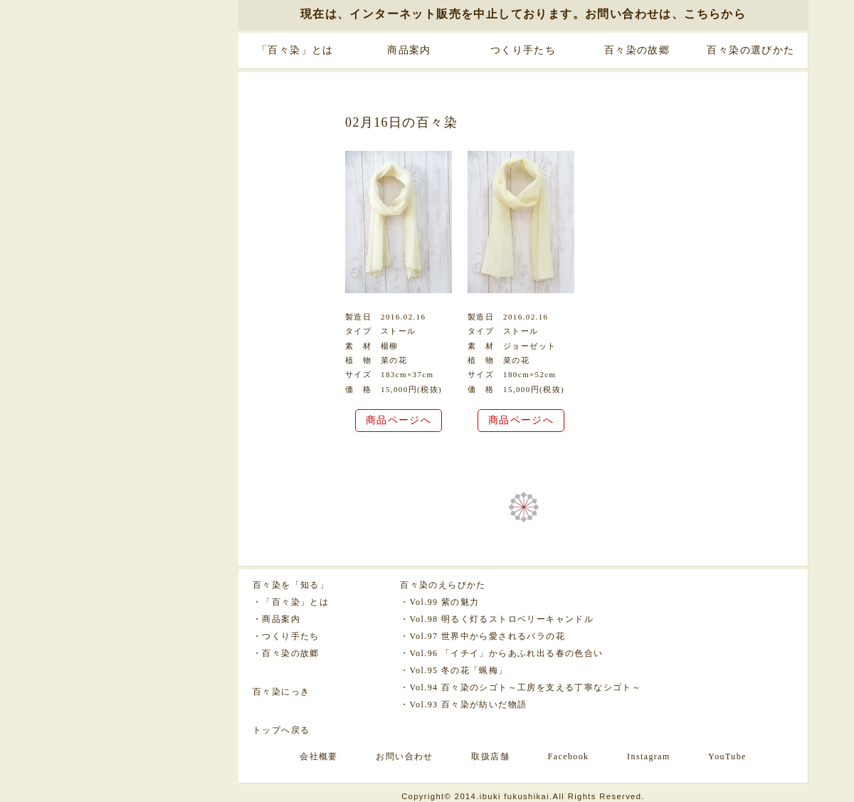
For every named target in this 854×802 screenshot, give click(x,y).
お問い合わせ (404, 756)
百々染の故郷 (637, 50)
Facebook (568, 756)
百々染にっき (281, 692)
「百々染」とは (295, 50)
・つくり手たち (286, 636)
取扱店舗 (490, 756)
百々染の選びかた (750, 50)
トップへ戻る (281, 730)
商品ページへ (398, 420)
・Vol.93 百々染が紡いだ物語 (463, 704)
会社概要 (319, 756)
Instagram (648, 756)
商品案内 (409, 50)
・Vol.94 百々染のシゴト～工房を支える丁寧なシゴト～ (520, 687)
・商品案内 (276, 619)
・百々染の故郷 (286, 653)
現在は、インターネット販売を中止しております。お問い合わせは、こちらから (523, 14)
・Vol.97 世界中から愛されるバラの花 (482, 636)
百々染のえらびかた (443, 585)
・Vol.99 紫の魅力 (439, 602)
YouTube (727, 756)
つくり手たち (523, 50)
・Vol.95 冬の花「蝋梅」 (453, 670)
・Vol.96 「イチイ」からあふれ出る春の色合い (501, 653)
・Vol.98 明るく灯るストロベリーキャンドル (497, 619)
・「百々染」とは (291, 602)
